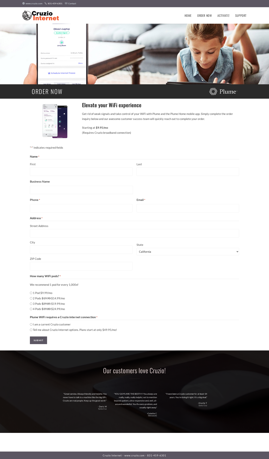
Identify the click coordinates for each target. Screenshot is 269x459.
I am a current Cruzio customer (52, 324)
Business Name (40, 181)
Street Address (39, 225)
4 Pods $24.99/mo (49, 308)
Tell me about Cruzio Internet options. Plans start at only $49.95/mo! (75, 329)
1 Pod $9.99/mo (42, 292)
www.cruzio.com (32, 3)
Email (141, 200)
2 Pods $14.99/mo (49, 298)
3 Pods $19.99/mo (49, 303)
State (140, 244)
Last (139, 164)
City (32, 242)
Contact (70, 3)
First (33, 164)
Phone (35, 200)
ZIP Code (35, 258)
